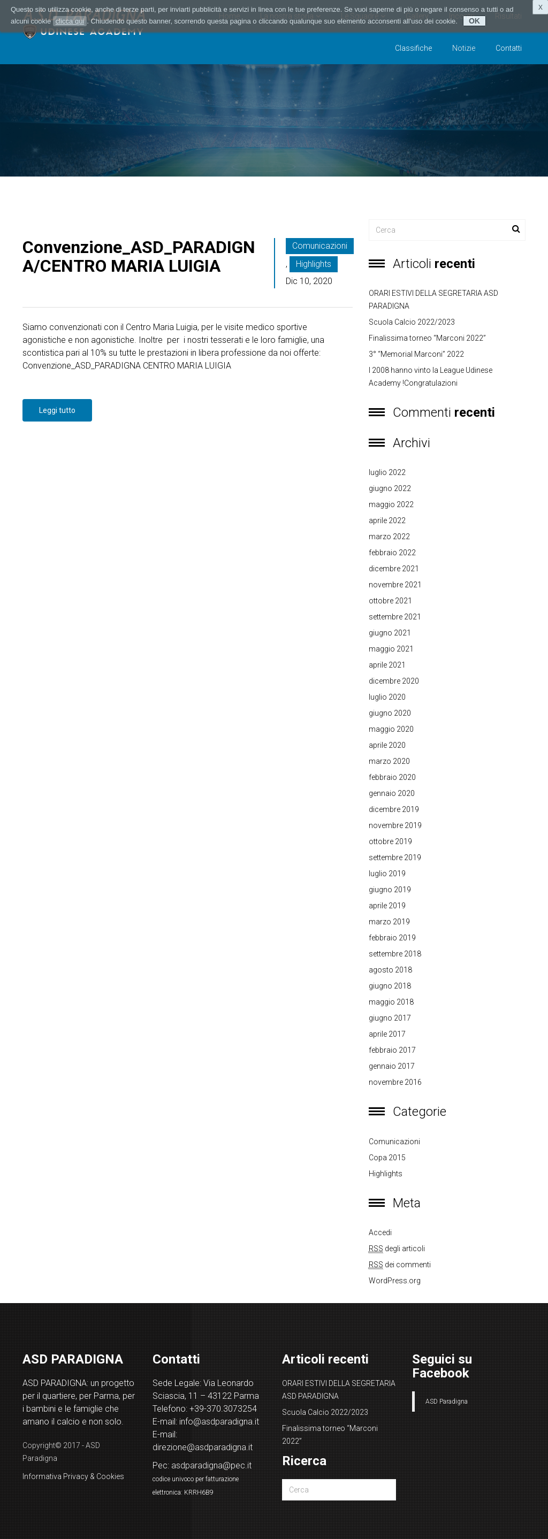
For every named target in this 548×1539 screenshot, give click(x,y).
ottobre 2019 (390, 841)
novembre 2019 (395, 825)
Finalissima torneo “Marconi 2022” (427, 338)
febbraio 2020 (392, 777)
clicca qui (70, 21)
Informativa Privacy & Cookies (73, 1476)
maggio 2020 (391, 729)
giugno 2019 (390, 889)
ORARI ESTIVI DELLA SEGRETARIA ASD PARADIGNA (433, 299)
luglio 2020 (387, 697)
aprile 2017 (387, 1034)
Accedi (380, 1232)
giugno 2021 (390, 633)
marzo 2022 (389, 536)
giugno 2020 (390, 713)
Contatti (509, 48)
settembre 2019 (395, 857)
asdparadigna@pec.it (211, 1465)
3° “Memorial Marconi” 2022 (416, 354)
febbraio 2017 (392, 1050)
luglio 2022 (387, 472)
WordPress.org (395, 1280)
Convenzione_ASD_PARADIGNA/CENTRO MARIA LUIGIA (138, 256)
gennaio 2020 (392, 793)
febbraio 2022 (392, 552)
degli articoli (397, 1248)
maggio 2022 (391, 504)
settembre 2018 (395, 954)
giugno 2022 (390, 488)
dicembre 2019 (394, 809)
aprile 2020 (387, 745)
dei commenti (400, 1264)
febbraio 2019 (392, 937)
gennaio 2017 (392, 1066)
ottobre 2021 (390, 600)
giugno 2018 (390, 986)
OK (474, 21)
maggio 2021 (391, 649)
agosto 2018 (390, 970)
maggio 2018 (391, 1002)
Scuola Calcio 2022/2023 (412, 322)
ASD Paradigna (446, 1401)
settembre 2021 (395, 616)
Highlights (313, 264)
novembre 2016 (395, 1082)
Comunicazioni (319, 246)
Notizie (463, 48)
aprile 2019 (387, 905)
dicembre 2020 (394, 681)
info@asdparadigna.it (219, 1422)
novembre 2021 (395, 584)
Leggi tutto (57, 410)
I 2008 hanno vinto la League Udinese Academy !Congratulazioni (430, 376)
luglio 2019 (387, 873)
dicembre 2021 (394, 568)
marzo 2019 (389, 921)
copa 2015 (387, 1157)
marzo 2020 (389, 761)
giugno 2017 (390, 1018)
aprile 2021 (387, 665)
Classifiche (413, 48)
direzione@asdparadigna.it (203, 1447)
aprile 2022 (387, 520)
